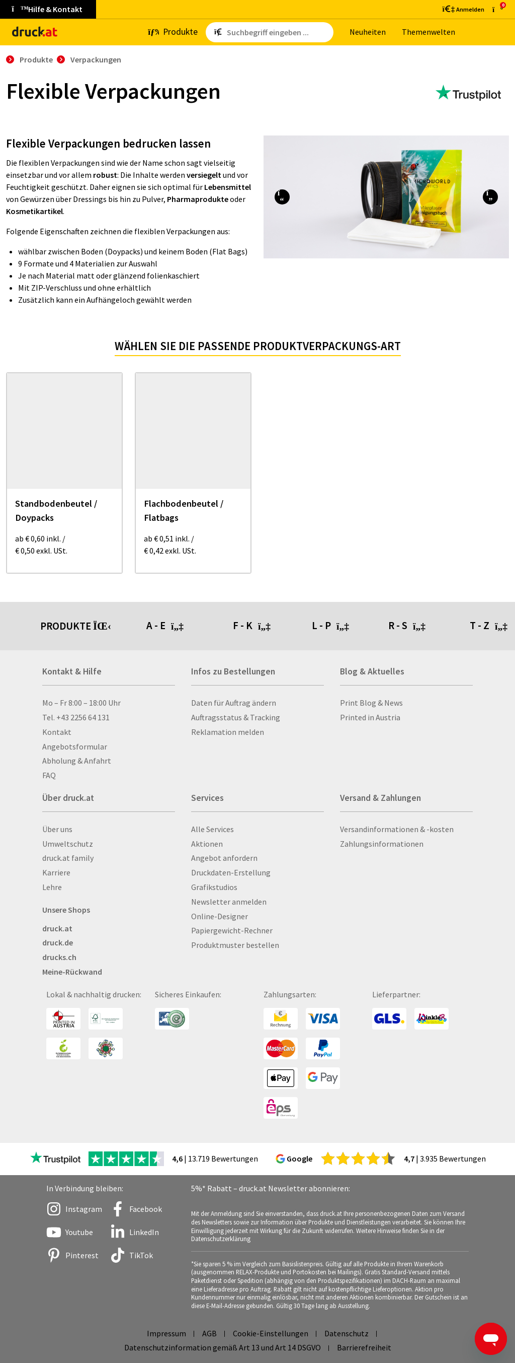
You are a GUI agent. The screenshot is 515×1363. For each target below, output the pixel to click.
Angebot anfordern (224, 858)
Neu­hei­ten (368, 32)
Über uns (57, 829)
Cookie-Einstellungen (270, 1333)
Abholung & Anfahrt (76, 761)
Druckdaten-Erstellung (231, 872)
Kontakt (56, 732)
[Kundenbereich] (462, 9)
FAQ (49, 775)
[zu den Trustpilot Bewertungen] (468, 93)
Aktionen (207, 844)
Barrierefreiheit (364, 1347)
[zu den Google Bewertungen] (358, 1158)
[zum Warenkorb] (497, 9)
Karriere (56, 872)
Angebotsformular (74, 746)
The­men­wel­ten (428, 32)
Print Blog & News (371, 703)
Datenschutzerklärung (220, 1239)
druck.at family (68, 858)
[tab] (189, 626)
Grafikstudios (214, 887)
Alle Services (212, 829)
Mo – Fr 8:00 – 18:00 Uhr (81, 703)
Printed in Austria (370, 717)
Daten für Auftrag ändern (233, 703)
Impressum (166, 1333)
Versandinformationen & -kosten (397, 829)
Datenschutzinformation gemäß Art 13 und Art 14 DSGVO (222, 1347)
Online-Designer (219, 916)
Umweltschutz (67, 844)
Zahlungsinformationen (381, 844)
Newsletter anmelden (229, 902)
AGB (209, 1333)
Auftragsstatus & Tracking (235, 717)
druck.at (57, 928)
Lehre (52, 887)
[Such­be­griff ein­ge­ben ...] (278, 32)
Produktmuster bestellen (235, 945)
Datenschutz (346, 1333)
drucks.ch (59, 957)
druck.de (57, 942)
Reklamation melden (227, 732)
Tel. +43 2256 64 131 (76, 717)
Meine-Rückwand (72, 972)
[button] (282, 196)
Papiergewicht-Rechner (232, 930)
